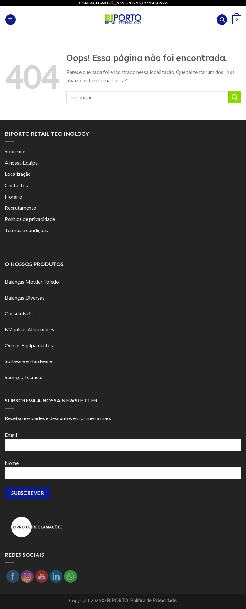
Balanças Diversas (25, 298)
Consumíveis (19, 313)
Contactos (16, 185)
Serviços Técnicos (24, 377)
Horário (13, 196)
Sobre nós (16, 151)
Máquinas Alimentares (29, 329)
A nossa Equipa (21, 162)
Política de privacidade (30, 219)
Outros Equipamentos (29, 345)
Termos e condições (26, 230)
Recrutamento (20, 208)
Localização (18, 174)
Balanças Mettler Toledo (32, 282)
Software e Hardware (28, 361)
